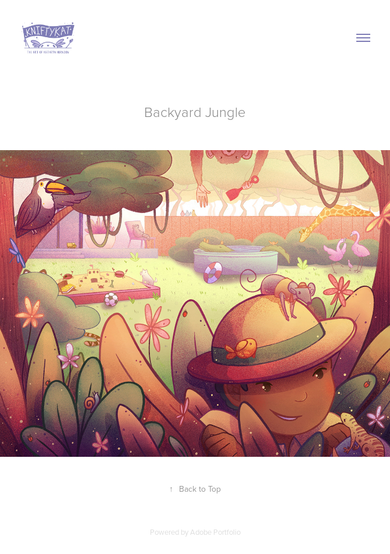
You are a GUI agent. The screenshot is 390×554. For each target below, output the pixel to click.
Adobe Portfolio (215, 532)
